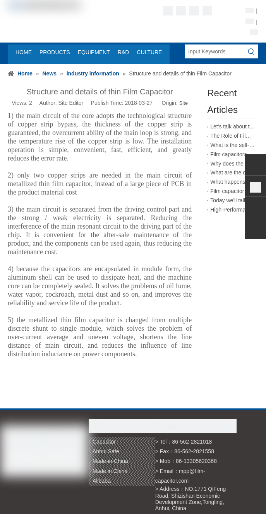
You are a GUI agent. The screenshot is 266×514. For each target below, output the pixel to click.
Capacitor (104, 442)
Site (183, 103)
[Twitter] (194, 10)
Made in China (110, 471)
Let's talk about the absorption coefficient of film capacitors (232, 126)
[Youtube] (207, 10)
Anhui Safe (106, 451)
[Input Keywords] (214, 51)
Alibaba (102, 481)
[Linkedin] (181, 10)
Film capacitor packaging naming (232, 191)
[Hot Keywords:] (251, 51)
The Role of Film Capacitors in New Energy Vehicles (232, 136)
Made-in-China (110, 461)
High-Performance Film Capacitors (232, 210)
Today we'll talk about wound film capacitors (232, 200)
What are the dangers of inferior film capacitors (232, 172)
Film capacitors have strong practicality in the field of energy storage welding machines (232, 154)
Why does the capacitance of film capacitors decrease (232, 164)
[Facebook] (168, 10)
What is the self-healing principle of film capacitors (232, 145)
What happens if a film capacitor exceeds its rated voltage (232, 182)
